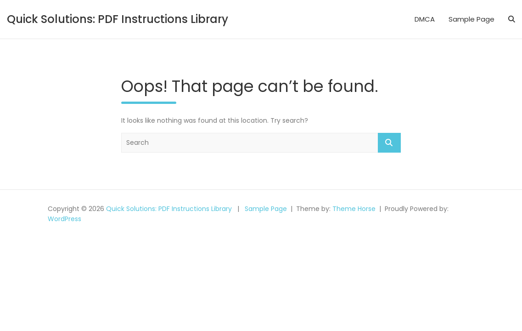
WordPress (64, 218)
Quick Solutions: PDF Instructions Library (117, 19)
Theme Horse (354, 208)
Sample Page (471, 19)
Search (389, 143)
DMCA (425, 19)
